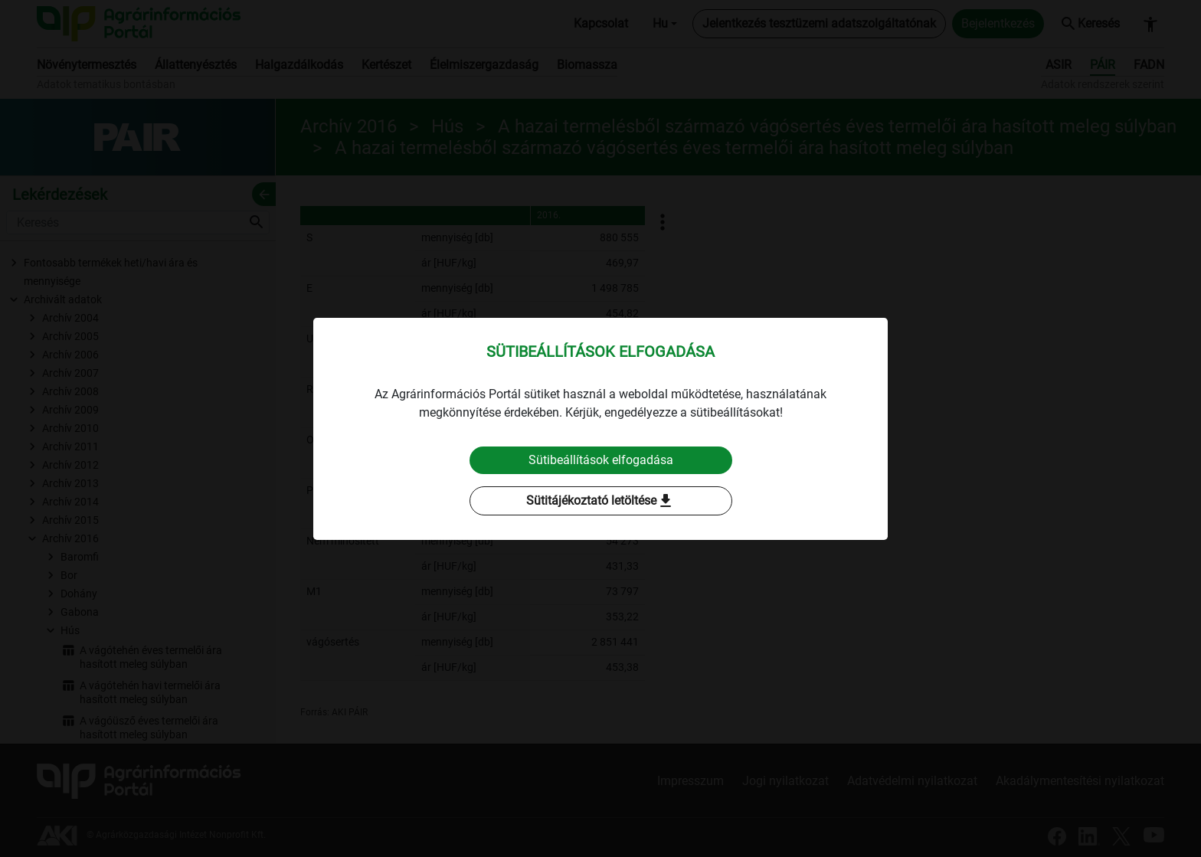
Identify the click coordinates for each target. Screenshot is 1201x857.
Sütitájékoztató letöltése (600, 501)
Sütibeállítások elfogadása (601, 460)
